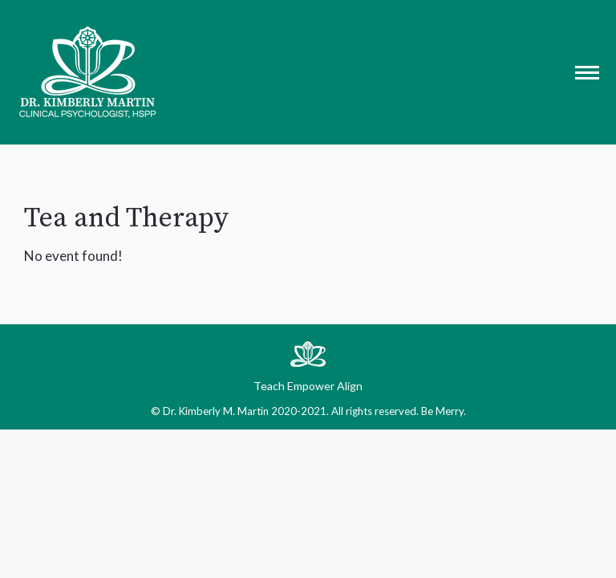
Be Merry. (443, 411)
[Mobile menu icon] (587, 73)
